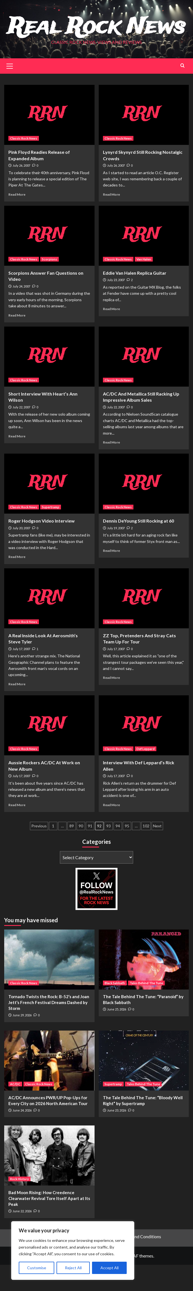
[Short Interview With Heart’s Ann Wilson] (49, 383)
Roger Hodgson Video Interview (41, 547)
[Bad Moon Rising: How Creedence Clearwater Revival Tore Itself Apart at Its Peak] (49, 1182)
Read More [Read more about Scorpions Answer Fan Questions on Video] (16, 341)
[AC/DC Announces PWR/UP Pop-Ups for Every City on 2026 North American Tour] (49, 1087)
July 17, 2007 (21, 675)
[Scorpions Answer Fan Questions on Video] (49, 262)
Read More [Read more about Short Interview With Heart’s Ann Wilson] (16, 462)
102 (146, 852)
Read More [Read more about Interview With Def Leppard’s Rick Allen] (111, 831)
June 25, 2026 (116, 1035)
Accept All (109, 1267)
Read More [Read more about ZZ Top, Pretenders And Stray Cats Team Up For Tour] (111, 704)
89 (71, 852)
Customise (36, 1267)
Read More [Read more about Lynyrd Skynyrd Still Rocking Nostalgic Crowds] (111, 220)
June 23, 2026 (116, 1136)
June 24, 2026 (22, 1136)
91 (90, 852)
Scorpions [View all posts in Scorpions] (49, 285)
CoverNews (114, 1281)
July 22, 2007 (21, 433)
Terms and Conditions (140, 1262)
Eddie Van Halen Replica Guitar (134, 299)
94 (118, 852)
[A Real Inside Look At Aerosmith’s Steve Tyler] (49, 624)
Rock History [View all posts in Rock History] (19, 1205)
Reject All (73, 1267)
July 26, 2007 (21, 191)
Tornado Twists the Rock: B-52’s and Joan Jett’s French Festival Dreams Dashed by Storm (48, 1028)
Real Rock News (96, 40)
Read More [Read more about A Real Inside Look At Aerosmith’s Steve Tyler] (16, 710)
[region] (72, 1250)
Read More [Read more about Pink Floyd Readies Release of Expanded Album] (16, 220)
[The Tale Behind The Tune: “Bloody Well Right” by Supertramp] (144, 1087)
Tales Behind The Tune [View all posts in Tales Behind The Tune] (146, 1009)
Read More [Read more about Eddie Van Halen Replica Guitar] (111, 335)
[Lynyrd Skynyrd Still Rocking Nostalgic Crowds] (144, 141)
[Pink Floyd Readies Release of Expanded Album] (49, 141)
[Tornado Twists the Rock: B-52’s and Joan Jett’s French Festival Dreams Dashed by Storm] (49, 986)
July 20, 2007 (21, 554)
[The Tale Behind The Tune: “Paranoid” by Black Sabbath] (144, 986)
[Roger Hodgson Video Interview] (49, 510)
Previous (39, 852)
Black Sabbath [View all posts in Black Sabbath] (115, 1009)
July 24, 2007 (21, 312)
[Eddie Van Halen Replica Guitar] (144, 262)
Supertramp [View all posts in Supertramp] (50, 533)
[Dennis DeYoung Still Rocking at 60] (144, 510)
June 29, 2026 (22, 1041)
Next (157, 852)
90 (81, 852)
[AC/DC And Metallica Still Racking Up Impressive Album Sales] (144, 383)
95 (127, 852)
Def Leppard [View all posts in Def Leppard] (145, 775)
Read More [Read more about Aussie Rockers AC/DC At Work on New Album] (16, 831)
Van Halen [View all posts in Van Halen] (143, 285)
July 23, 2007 (116, 306)
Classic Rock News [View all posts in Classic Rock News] (23, 164)
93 (108, 852)
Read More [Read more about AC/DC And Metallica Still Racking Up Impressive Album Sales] (111, 468)
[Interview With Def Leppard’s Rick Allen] (144, 752)
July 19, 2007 (116, 554)
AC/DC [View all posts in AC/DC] (15, 1110)
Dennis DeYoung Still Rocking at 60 (138, 547)
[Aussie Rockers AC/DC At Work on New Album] (49, 752)
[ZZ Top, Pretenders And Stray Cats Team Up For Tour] (144, 624)
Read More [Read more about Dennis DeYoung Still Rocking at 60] (111, 577)
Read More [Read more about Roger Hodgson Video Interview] (16, 583)
